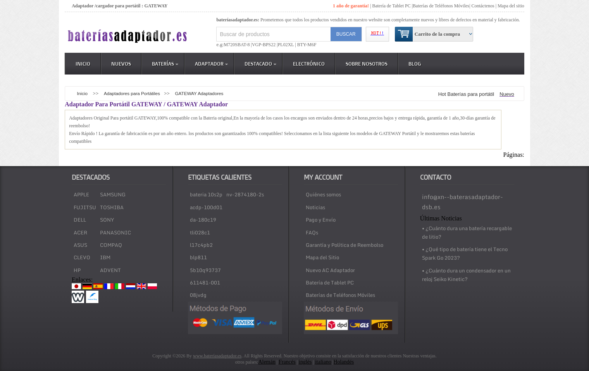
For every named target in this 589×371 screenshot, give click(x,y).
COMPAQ (111, 245)
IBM (105, 257)
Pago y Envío (321, 219)
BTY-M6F (306, 44)
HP (77, 270)
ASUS (80, 245)
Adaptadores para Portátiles (132, 93)
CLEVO (82, 257)
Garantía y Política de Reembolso (344, 245)
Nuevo (506, 94)
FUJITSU (85, 207)
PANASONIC (115, 232)
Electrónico (309, 64)
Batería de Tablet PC (391, 6)
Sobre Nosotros (367, 64)
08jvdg (198, 295)
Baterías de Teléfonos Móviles (441, 6)
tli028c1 (200, 232)
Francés (287, 362)
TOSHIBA (112, 207)
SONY (107, 219)
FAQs (312, 232)
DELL (80, 219)
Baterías (165, 64)
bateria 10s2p (206, 194)
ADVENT (110, 270)
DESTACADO (260, 64)
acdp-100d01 (206, 207)
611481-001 (205, 282)
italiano (323, 362)
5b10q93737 (205, 270)
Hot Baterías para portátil (466, 94)
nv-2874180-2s (245, 194)
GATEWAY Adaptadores (199, 93)
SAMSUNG (113, 194)
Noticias (315, 207)
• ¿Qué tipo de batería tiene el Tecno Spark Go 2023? (465, 253)
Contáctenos (482, 6)
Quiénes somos (323, 194)
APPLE (81, 194)
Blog (414, 64)
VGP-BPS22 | (265, 44)
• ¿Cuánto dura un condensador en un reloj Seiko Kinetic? (466, 274)
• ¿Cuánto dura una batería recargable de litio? (467, 232)
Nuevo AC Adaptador (330, 270)
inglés (305, 362)
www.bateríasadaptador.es (217, 356)
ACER (80, 232)
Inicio (83, 64)
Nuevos (121, 64)
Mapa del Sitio (322, 257)
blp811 (198, 257)
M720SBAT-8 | (238, 44)
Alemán (266, 362)
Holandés (343, 362)
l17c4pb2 (201, 245)
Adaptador (211, 64)
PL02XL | (287, 44)
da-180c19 (203, 219)
